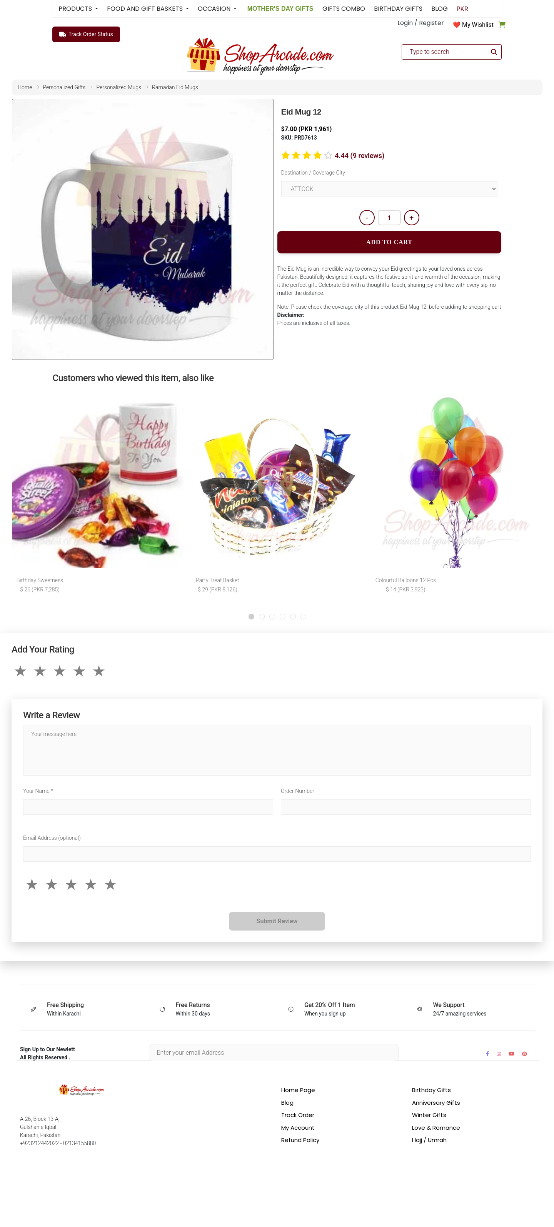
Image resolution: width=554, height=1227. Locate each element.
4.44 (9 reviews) (359, 156)
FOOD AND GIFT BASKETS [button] (145, 8)
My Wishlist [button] (478, 24)
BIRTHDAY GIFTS (398, 8)
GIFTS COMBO (343, 8)
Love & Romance (436, 1128)
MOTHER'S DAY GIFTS (279, 8)
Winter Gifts (429, 1115)
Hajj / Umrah (429, 1140)
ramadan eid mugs (175, 87)
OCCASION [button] (215, 8)
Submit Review (277, 921)
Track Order (297, 1115)
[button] (251, 616)
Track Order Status (86, 34)
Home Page (298, 1090)
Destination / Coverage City (313, 173)
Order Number (297, 791)
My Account (298, 1128)
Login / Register (420, 22)
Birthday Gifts (431, 1090)
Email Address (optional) (52, 838)
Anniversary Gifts (436, 1103)
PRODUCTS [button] (75, 8)
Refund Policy (300, 1140)
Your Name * (38, 791)
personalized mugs (118, 87)
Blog (287, 1103)
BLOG (439, 8)
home (25, 87)
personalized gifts (64, 87)
